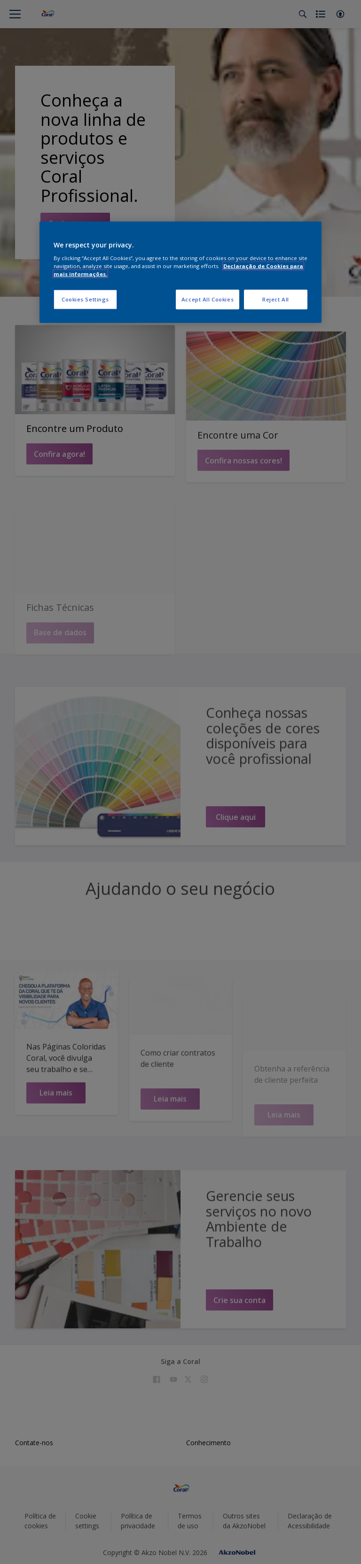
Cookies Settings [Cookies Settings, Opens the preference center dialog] (85, 299)
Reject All (275, 299)
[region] (180, 272)
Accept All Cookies (207, 299)
